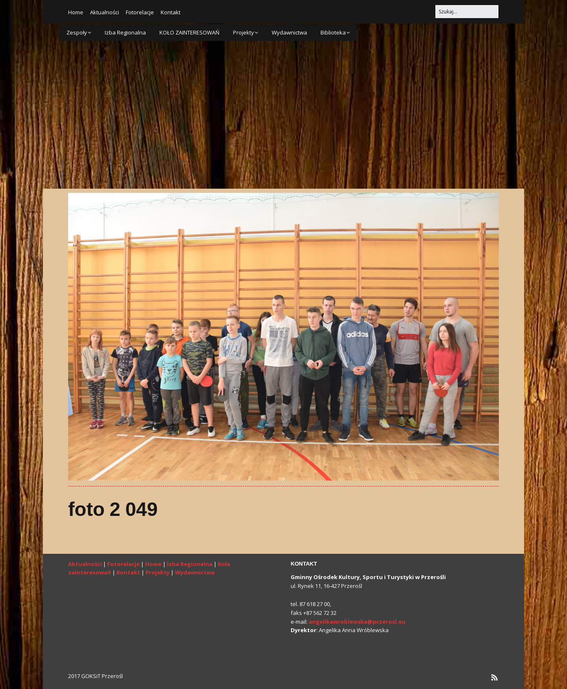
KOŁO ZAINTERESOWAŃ (189, 32)
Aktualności (104, 12)
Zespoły (76, 32)
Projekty (243, 32)
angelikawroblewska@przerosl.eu (357, 621)
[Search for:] (467, 12)
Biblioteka (333, 32)
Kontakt (170, 12)
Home (75, 12)
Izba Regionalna (125, 32)
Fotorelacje (140, 12)
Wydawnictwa (289, 32)
